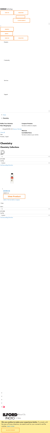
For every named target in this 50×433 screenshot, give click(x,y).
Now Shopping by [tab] (5, 125)
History (19, 418)
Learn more (10, 426)
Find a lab (10, 89)
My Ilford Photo (11, 75)
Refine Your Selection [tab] (6, 123)
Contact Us (10, 98)
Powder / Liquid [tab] (4, 136)
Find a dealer (11, 84)
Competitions (11, 70)
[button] (7, 200)
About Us (21, 414)
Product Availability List (13, 56)
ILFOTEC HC (6, 191)
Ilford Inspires (11, 66)
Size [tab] (1, 134)
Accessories (10, 50)
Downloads (10, 77)
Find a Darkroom (12, 91)
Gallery (9, 68)
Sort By (2, 161)
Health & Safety (11, 103)
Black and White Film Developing (16, 54)
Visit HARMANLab (12, 82)
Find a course (11, 86)
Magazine (10, 62)
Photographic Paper (12, 46)
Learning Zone (11, 64)
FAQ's (9, 96)
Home (4, 115)
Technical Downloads (13, 100)
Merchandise (11, 52)
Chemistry (10, 48)
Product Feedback (12, 105)
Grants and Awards (12, 73)
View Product (14, 196)
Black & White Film (12, 44)
